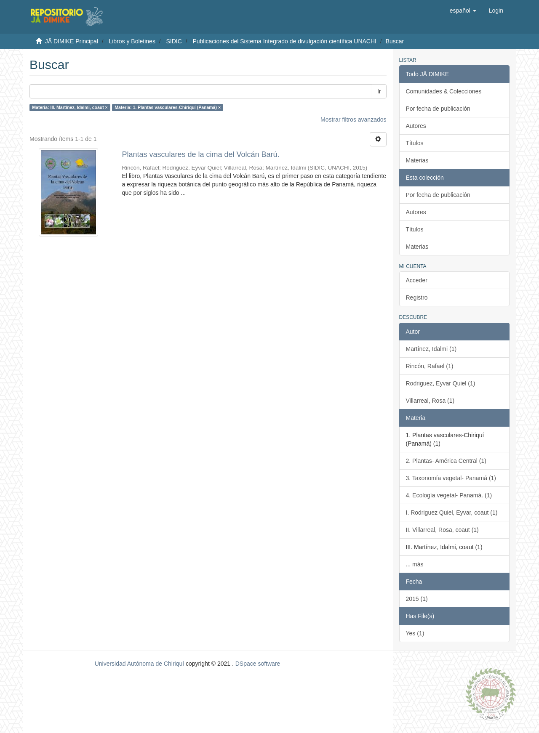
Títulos (415, 143)
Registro (417, 297)
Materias (417, 160)
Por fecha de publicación (438, 108)
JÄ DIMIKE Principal (71, 41)
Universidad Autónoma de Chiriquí (139, 663)
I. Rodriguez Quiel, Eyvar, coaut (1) (452, 512)
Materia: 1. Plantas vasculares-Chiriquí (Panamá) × (168, 107)
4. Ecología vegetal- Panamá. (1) (449, 495)
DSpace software (257, 663)
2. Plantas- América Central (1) (446, 460)
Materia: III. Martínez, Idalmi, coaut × (69, 107)
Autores (416, 125)
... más (415, 564)
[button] (463, 10)
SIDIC (173, 41)
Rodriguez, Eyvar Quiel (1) (440, 383)
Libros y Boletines (132, 41)
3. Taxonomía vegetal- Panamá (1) (451, 478)
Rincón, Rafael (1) (430, 366)
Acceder (416, 280)
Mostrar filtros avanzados (353, 119)
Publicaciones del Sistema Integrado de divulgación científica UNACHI (284, 41)
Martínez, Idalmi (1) (431, 348)
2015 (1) (417, 598)
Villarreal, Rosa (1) (430, 400)
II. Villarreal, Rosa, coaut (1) (442, 529)
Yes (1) (415, 633)
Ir (379, 91)
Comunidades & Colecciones (444, 91)
